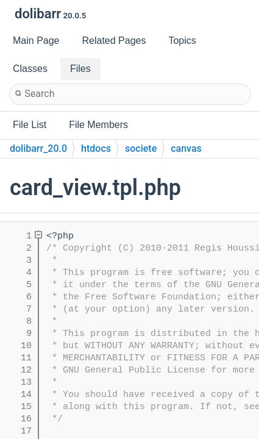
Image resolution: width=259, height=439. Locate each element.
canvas (186, 148)
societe (141, 148)
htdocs (96, 148)
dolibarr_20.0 (38, 148)
